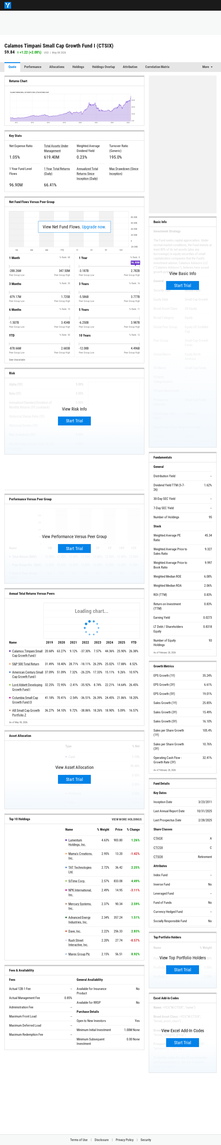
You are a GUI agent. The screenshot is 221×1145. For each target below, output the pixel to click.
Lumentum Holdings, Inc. (77, 842)
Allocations (56, 67)
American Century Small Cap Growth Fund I (27, 674)
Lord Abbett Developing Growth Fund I (27, 687)
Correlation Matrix (157, 67)
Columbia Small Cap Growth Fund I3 (25, 700)
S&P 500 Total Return (25, 664)
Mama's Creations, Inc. (80, 856)
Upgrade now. (94, 226)
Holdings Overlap (103, 67)
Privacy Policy (124, 1140)
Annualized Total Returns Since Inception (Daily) (87, 174)
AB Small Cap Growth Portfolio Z (26, 712)
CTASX (158, 838)
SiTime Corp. (76, 881)
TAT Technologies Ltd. (80, 870)
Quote (12, 67)
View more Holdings (127, 819)
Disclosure (102, 1140)
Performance (32, 67)
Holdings (78, 67)
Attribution (130, 67)
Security (146, 1140)
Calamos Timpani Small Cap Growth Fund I (27, 653)
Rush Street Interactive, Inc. (78, 942)
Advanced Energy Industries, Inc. (79, 920)
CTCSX (158, 848)
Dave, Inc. (74, 931)
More (205, 67)
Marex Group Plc (79, 954)
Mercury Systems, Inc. (80, 906)
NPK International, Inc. (80, 892)
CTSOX (158, 857)
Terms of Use (79, 1140)
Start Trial (74, 420)
